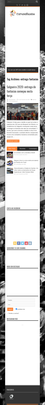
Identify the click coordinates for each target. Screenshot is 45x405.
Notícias (34, 99)
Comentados (33, 148)
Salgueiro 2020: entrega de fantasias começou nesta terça (21, 91)
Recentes (22, 148)
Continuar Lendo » (13, 141)
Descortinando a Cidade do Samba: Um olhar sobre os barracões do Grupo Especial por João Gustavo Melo (26, 170)
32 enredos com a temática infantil (24, 152)
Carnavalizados (12, 99)
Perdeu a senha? (14, 313)
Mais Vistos (12, 148)
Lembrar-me (20, 309)
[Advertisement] (22, 41)
